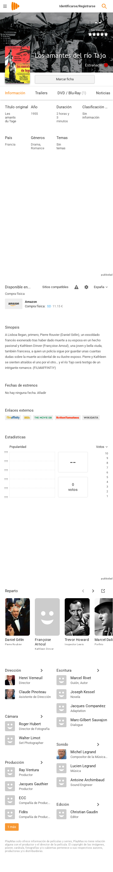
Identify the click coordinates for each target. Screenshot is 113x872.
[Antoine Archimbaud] (89, 779)
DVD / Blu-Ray (71, 93)
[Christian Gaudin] (89, 811)
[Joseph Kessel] (89, 691)
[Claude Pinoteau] (35, 691)
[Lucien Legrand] (89, 765)
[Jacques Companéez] (89, 705)
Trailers (41, 93)
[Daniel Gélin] (20, 625)
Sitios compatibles (55, 287)
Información (15, 93)
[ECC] (35, 797)
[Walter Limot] (35, 737)
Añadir (41, 393)
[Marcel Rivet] (89, 677)
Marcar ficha (65, 79)
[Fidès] (35, 811)
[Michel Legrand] (89, 751)
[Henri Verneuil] (35, 677)
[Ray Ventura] (35, 769)
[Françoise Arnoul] (50, 625)
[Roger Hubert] (35, 723)
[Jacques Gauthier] (35, 783)
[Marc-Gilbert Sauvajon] (89, 719)
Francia (10, 144)
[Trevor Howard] (80, 625)
